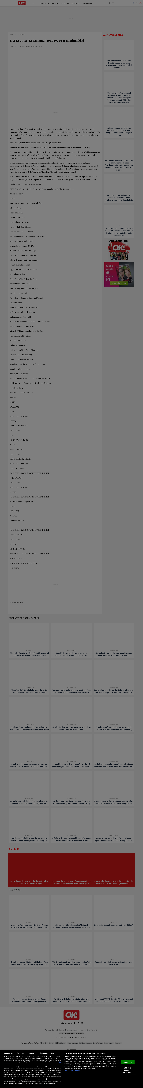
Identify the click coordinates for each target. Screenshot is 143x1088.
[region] (71, 1069)
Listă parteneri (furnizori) (72, 1070)
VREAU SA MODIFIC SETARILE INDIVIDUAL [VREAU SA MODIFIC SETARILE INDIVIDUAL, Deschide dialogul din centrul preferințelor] (127, 1069)
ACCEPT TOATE (128, 1062)
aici (4, 1078)
